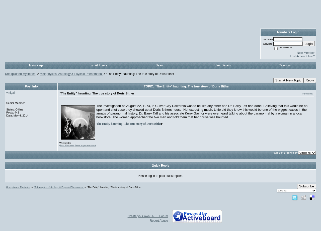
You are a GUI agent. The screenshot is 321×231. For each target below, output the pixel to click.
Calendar (285, 65)
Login (308, 44)
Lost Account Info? (302, 56)
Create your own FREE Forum (148, 216)
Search (160, 65)
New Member (306, 53)
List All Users (98, 65)
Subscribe (306, 186)
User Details (222, 65)
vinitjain (11, 92)
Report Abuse (159, 220)
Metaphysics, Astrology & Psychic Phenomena (71, 74)
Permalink (307, 93)
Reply (309, 80)
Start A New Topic (288, 80)
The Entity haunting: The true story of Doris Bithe (128, 124)
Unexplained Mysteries (20, 74)
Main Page (36, 65)
